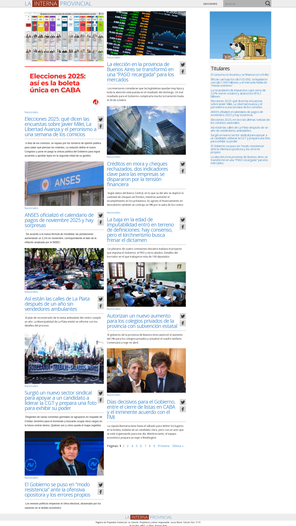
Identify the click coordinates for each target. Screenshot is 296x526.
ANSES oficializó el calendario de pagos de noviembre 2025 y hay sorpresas (59, 219)
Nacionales (31, 112)
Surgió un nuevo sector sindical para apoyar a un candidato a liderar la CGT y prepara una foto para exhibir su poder (60, 399)
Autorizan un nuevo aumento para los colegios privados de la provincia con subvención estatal (142, 319)
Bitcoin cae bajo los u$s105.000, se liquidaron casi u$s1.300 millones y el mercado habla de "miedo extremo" (239, 83)
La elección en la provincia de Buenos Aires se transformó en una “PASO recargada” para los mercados (140, 71)
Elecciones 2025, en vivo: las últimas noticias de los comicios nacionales (240, 123)
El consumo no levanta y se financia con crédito (240, 75)
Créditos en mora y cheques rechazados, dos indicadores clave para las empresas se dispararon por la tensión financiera (137, 173)
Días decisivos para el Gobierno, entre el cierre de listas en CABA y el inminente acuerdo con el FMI (141, 408)
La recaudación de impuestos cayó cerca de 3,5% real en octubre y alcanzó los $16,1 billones (238, 94)
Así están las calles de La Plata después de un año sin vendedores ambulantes (57, 302)
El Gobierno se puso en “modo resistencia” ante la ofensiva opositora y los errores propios (57, 488)
